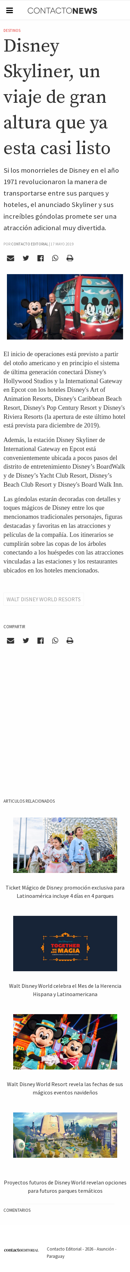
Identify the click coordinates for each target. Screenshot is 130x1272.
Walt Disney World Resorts (44, 599)
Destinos (11, 30)
